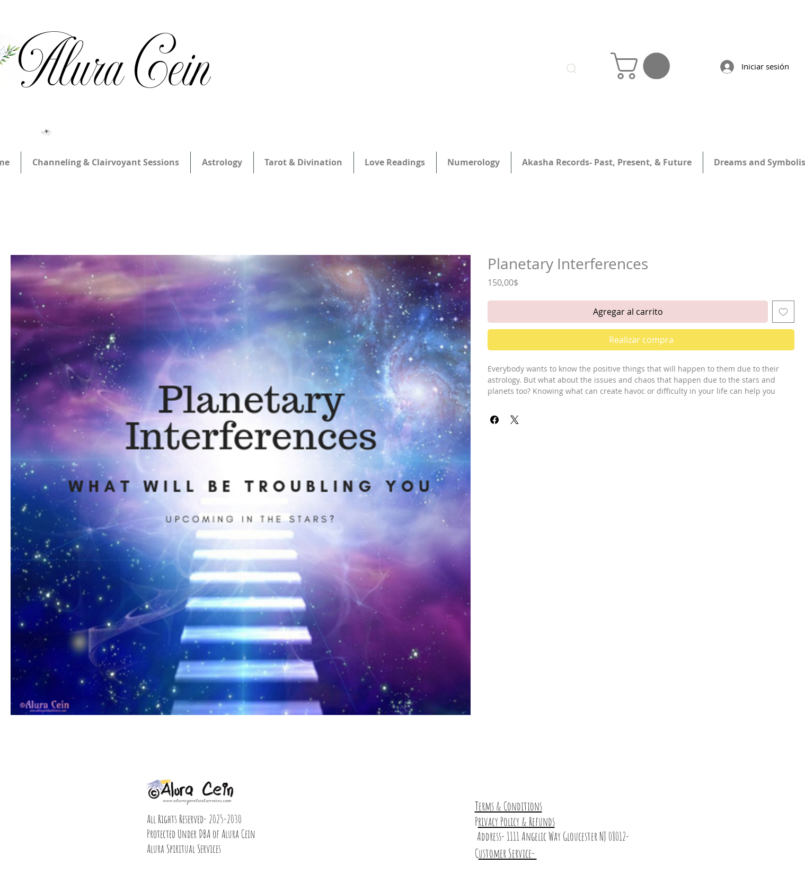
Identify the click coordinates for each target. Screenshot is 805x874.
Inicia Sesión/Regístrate (585, 25)
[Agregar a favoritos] (783, 312)
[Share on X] (514, 419)
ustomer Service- (508, 853)
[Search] (571, 68)
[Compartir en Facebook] (494, 419)
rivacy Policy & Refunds (516, 821)
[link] (643, 66)
